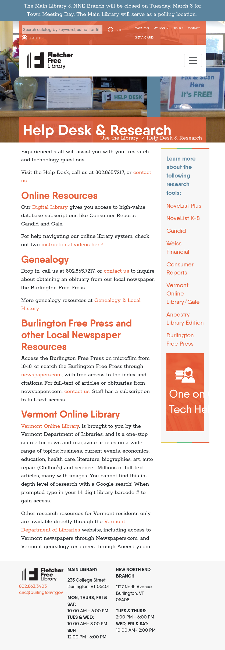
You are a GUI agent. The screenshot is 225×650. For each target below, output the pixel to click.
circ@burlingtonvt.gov (41, 592)
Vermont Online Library (50, 426)
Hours (178, 28)
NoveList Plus (183, 205)
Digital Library (50, 207)
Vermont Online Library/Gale (183, 293)
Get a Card (144, 37)
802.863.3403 (33, 586)
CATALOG (37, 38)
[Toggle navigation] (193, 60)
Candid (176, 230)
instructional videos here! (72, 244)
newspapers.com (41, 374)
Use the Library (119, 138)
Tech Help (193, 409)
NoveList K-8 (183, 217)
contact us (117, 271)
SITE (119, 30)
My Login (161, 28)
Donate (194, 28)
